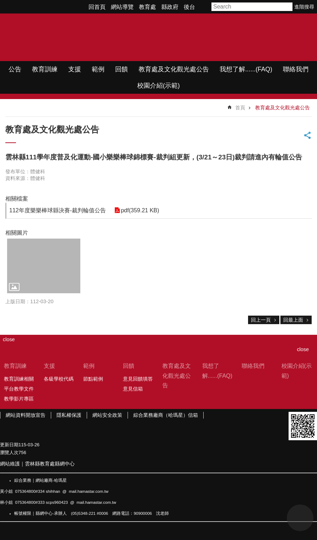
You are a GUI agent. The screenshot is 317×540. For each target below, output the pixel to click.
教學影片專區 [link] (19, 399)
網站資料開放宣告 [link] (25, 415)
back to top (300, 517)
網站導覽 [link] (122, 7)
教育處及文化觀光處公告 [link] (174, 69)
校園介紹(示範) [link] (158, 85)
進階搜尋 (304, 7)
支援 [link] (74, 69)
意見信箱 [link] (133, 389)
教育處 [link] (147, 7)
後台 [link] (189, 7)
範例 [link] (98, 69)
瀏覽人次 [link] (9, 452)
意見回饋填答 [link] (138, 379)
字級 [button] (204, 6)
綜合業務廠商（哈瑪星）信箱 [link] (165, 415)
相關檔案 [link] (16, 199)
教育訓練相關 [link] (19, 379)
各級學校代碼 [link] (59, 379)
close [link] (9, 339)
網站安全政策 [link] (107, 415)
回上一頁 (261, 320)
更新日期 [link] (9, 444)
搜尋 (287, 6)
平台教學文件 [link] (19, 389)
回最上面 (293, 320)
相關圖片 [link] (16, 233)
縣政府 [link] (169, 7)
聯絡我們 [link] (295, 69)
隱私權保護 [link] (69, 415)
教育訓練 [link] (45, 69)
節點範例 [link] (93, 379)
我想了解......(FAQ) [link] (246, 69)
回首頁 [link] (97, 7)
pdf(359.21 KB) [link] (138, 210)
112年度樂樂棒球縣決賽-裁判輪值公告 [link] (57, 210)
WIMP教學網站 (75, 37)
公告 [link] (15, 69)
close (303, 349)
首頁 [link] (240, 107)
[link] (43, 266)
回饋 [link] (121, 69)
